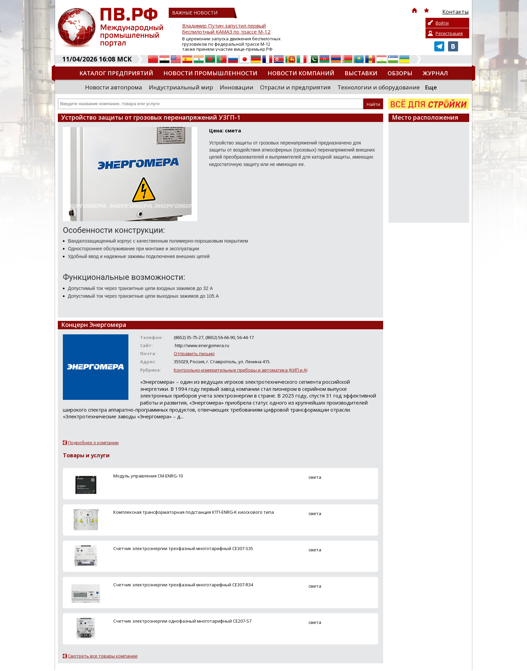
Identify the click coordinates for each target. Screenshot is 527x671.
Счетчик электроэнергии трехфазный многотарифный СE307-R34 (183, 585)
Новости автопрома (113, 87)
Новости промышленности (210, 73)
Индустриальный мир (181, 87)
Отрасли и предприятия (295, 87)
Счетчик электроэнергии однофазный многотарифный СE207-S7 (182, 621)
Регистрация (449, 33)
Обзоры (400, 73)
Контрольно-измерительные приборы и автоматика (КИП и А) (240, 370)
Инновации (236, 87)
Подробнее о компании (93, 442)
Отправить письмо (194, 353)
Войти (442, 23)
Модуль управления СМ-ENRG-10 (148, 476)
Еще (431, 87)
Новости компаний (301, 73)
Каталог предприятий (116, 73)
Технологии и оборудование (378, 87)
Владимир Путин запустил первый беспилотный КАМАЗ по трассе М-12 (226, 29)
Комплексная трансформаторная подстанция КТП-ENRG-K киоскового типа (193, 512)
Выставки (360, 73)
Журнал (435, 73)
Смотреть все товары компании (102, 656)
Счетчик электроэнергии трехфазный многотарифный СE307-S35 (183, 548)
